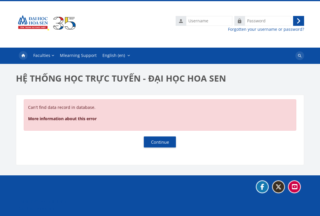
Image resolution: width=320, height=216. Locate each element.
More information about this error (62, 118)
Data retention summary (43, 201)
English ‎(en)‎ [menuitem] (113, 55)
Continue (160, 142)
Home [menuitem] (23, 56)
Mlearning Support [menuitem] (78, 55)
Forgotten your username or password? (266, 29)
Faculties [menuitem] (41, 55)
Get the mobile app (37, 208)
